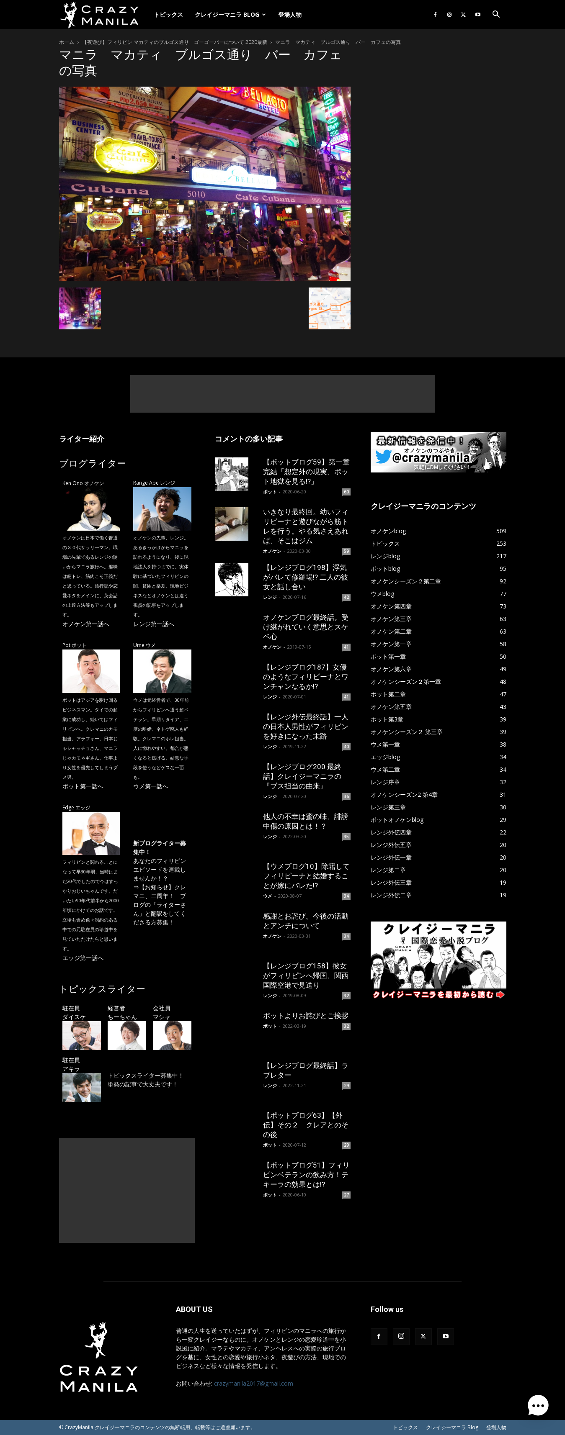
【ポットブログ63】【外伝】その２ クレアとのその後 (305, 1125)
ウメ (267, 896)
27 (346, 1195)
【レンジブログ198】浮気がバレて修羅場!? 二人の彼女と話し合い (305, 577)
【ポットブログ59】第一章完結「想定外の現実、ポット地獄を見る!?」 (306, 471)
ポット (270, 491)
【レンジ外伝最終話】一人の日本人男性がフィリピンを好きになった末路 (305, 726)
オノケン (272, 551)
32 (346, 996)
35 (346, 836)
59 (346, 551)
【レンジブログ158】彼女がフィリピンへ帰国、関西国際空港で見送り (305, 975)
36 (346, 796)
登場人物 (290, 14)
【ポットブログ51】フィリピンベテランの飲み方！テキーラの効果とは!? (306, 1175)
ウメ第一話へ (150, 786)
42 (346, 597)
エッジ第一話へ (82, 958)
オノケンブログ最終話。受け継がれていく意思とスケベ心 (305, 627)
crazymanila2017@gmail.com (253, 1383)
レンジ (270, 597)
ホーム (66, 42)
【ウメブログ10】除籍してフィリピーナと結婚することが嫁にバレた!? (306, 876)
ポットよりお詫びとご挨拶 (305, 1015)
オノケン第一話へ (85, 624)
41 (346, 647)
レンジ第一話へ (153, 624)
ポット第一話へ (82, 786)
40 (346, 747)
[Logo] (103, 15)
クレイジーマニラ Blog (230, 14)
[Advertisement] (282, 394)
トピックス (168, 14)
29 (346, 1085)
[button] (496, 15)
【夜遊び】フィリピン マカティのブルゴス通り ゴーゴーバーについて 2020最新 (174, 42)
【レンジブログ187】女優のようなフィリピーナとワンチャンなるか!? (305, 677)
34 (346, 896)
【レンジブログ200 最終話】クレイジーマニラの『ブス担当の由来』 (302, 776)
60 (346, 492)
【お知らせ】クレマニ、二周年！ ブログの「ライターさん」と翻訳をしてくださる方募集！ (159, 904)
